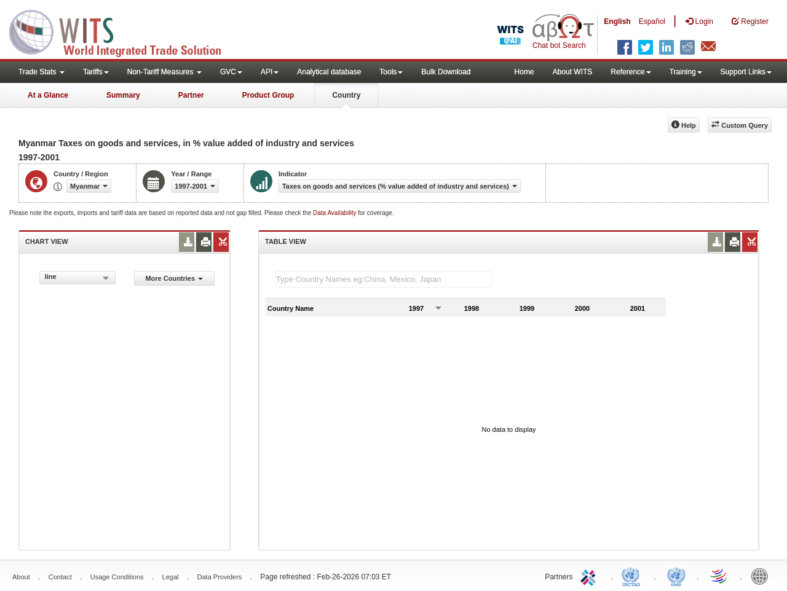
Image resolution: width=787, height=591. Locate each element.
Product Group (268, 95)
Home (524, 72)
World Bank (762, 575)
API (270, 72)
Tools (391, 72)
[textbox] (383, 279)
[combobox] (77, 277)
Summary (123, 95)
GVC (231, 72)
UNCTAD (633, 575)
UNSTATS (676, 575)
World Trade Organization (719, 575)
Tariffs (96, 72)
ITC (590, 575)
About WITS (573, 72)
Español (652, 21)
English (617, 21)
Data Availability (335, 212)
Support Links (746, 72)
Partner (191, 95)
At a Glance (48, 95)
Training (686, 72)
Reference (631, 72)
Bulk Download (445, 72)
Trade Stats (41, 72)
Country (346, 95)
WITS (123, 30)
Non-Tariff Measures (164, 72)
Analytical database (329, 72)
